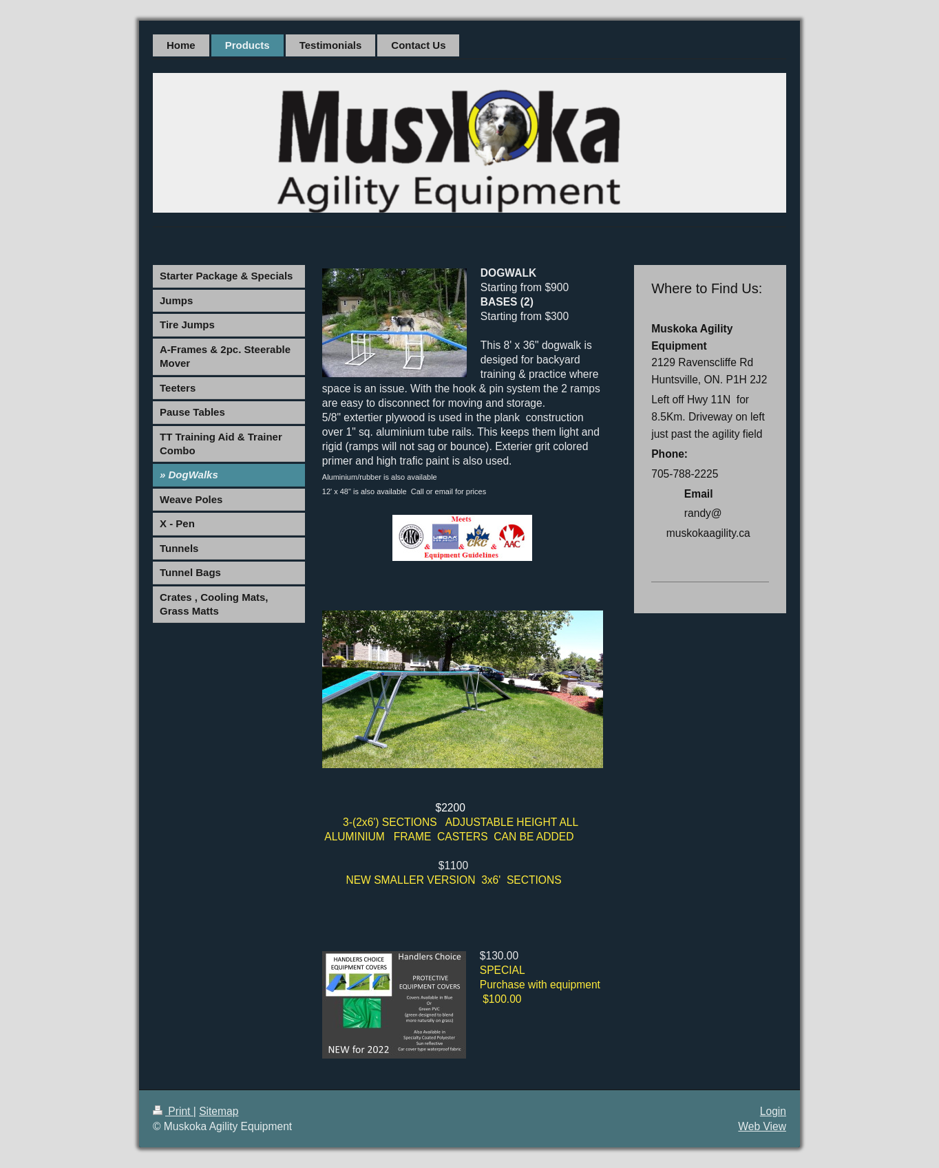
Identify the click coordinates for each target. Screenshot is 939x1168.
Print (173, 1111)
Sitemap (218, 1111)
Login (773, 1111)
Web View (762, 1126)
